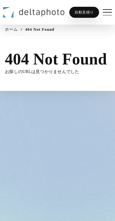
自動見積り (84, 12)
